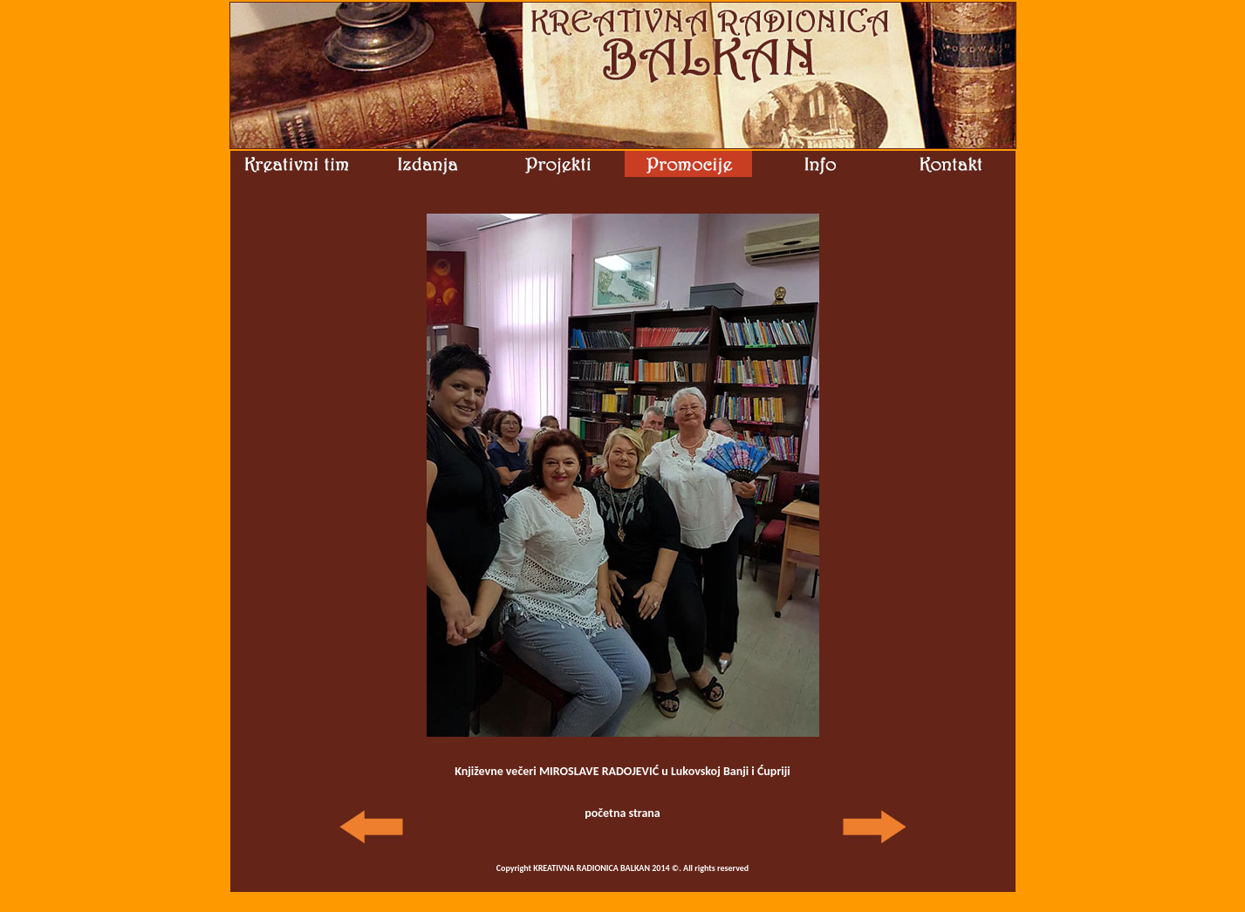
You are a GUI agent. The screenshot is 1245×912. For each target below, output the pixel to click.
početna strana (622, 813)
